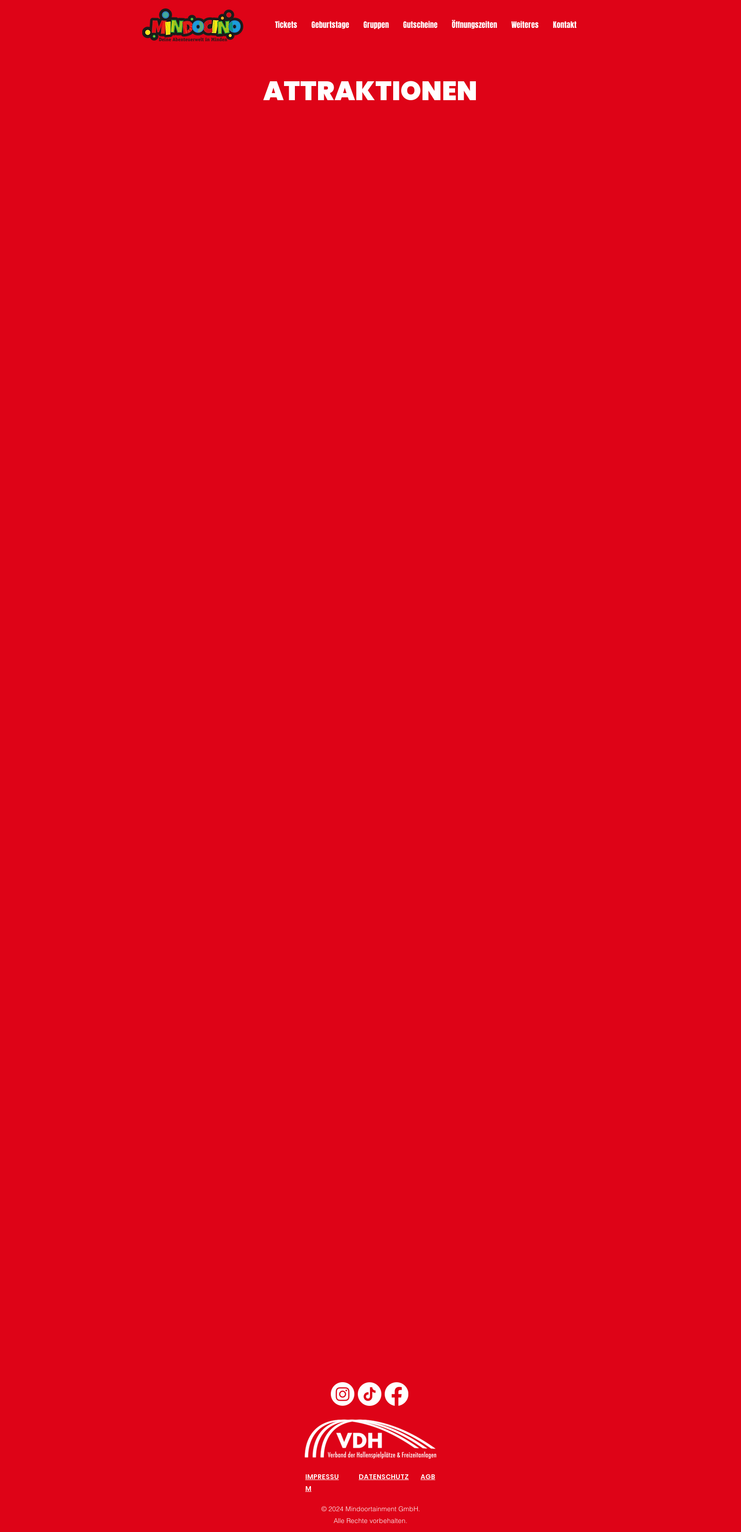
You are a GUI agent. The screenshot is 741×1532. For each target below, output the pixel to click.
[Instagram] (342, 1394)
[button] (525, 25)
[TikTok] (369, 1394)
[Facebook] (396, 1394)
